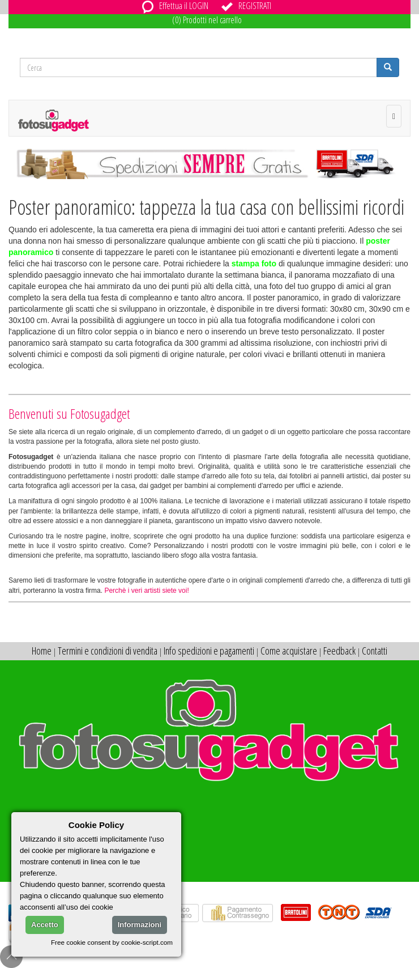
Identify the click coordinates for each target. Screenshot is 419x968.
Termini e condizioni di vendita (107, 650)
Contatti (374, 650)
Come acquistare (288, 650)
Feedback (339, 650)
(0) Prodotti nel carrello (207, 20)
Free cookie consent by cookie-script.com (112, 942)
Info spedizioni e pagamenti (209, 650)
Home (42, 650)
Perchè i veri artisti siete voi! (146, 591)
